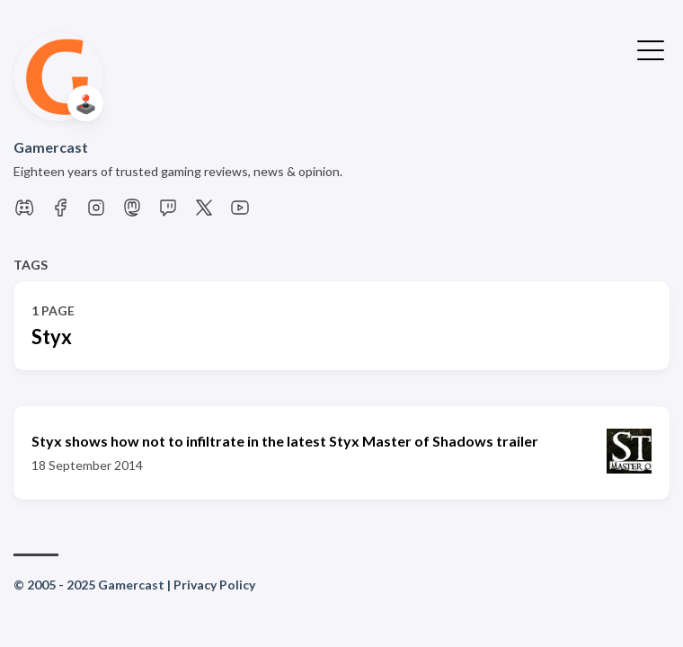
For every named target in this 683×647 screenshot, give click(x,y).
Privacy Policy (214, 584)
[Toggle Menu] (651, 48)
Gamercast (50, 146)
